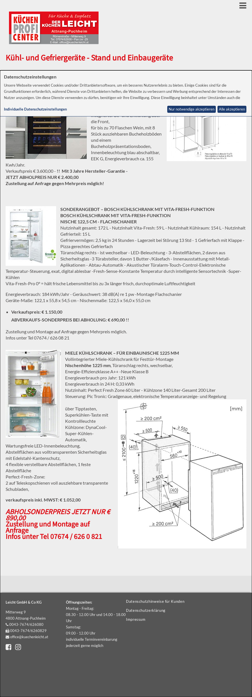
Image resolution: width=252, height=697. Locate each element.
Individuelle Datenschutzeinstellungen (35, 109)
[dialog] (126, 383)
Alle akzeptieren (232, 109)
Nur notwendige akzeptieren (191, 109)
